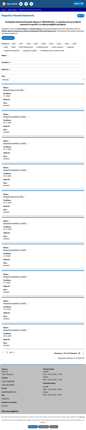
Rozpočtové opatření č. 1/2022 (16, 117)
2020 (44, 44)
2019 (36, 44)
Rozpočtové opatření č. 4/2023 (16, 330)
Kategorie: (5, 43)
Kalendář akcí (21, 4)
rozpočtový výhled (30, 51)
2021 (51, 44)
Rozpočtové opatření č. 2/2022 (16, 143)
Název (4, 55)
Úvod (3, 10)
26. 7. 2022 (7, 149)
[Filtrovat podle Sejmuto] (43, 72)
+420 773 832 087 (8, 381)
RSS (80, 16)
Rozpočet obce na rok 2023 (14, 197)
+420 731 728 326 (8, 385)
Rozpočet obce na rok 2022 (15, 90)
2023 (67, 44)
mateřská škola (42, 47)
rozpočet (70, 47)
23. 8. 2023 (7, 336)
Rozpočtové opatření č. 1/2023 (16, 250)
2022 (59, 44)
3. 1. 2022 (6, 96)
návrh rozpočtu (57, 47)
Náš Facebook (26, 4)
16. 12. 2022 (7, 203)
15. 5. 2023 (7, 309)
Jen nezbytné (43, 426)
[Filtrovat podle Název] (43, 59)
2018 (28, 44)
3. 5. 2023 (6, 283)
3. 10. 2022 (7, 176)
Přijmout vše (32, 426)
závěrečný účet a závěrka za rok (52, 51)
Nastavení (54, 426)
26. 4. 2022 (7, 123)
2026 (13, 47)
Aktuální (6, 105)
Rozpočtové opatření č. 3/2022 (16, 170)
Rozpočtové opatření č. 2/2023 (16, 277)
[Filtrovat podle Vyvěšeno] (43, 66)
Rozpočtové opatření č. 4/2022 (16, 223)
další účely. (82, 417)
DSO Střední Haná (26, 47)
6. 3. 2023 (6, 256)
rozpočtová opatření (11, 51)
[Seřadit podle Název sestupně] (8, 55)
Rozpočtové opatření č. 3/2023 (16, 303)
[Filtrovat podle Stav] (43, 79)
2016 (13, 44)
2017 (21, 44)
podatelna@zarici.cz (9, 392)
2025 (6, 47)
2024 (75, 44)
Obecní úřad (12, 10)
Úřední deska (8, 38)
